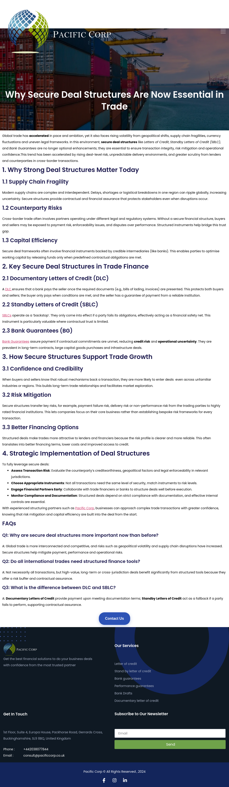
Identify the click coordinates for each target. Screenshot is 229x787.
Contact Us (114, 618)
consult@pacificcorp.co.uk (43, 755)
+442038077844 (35, 749)
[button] (223, 31)
